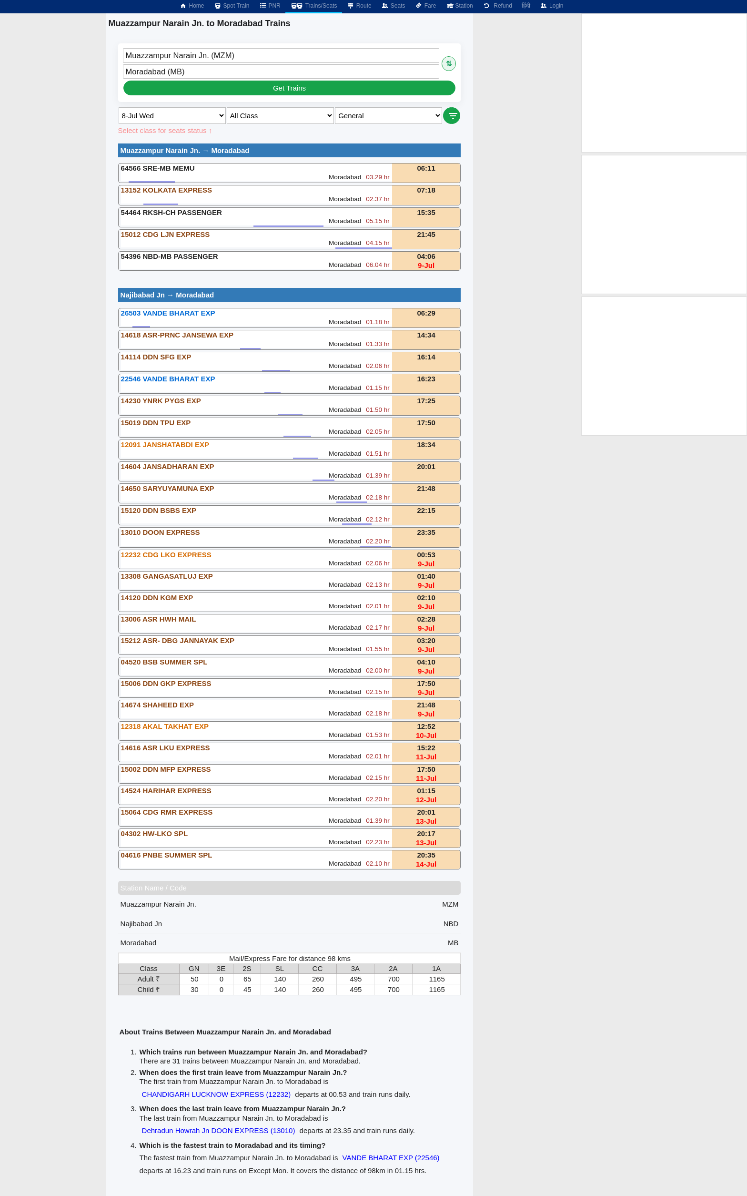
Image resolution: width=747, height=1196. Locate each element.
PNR (269, 5)
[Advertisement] (664, 83)
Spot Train (232, 5)
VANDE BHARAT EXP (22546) (391, 1158)
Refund (497, 5)
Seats (393, 5)
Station (459, 5)
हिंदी (526, 5)
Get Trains (289, 88)
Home (191, 5)
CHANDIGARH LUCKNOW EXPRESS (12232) (216, 1094)
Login (551, 5)
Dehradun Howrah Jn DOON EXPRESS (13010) (218, 1130)
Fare (425, 5)
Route (359, 5)
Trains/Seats (313, 5)
